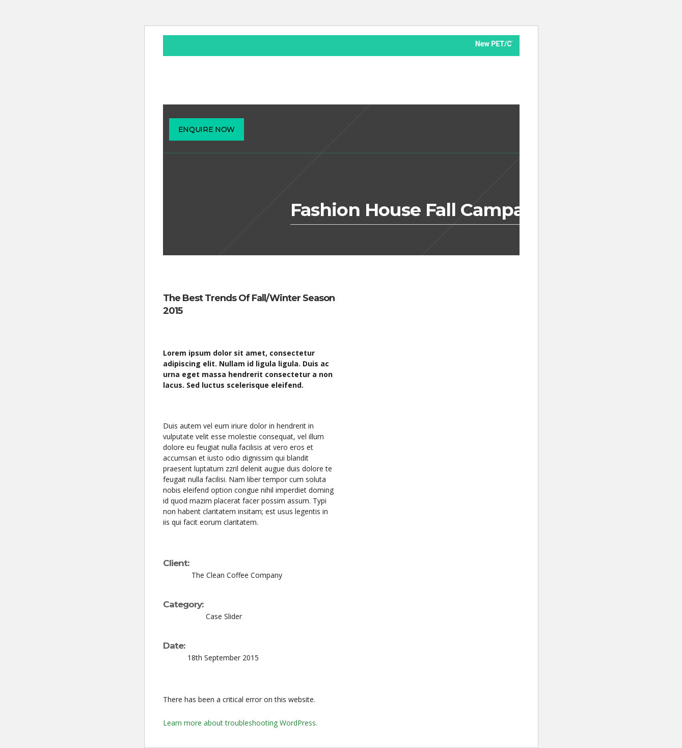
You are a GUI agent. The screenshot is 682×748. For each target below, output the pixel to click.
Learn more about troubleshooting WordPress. (240, 723)
